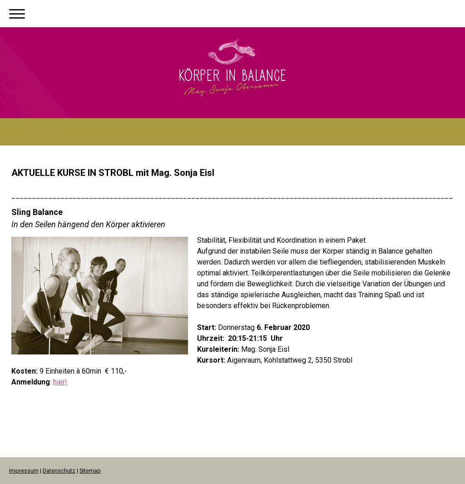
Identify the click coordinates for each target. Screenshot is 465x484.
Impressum (24, 470)
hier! (60, 382)
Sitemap (90, 470)
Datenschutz (59, 470)
